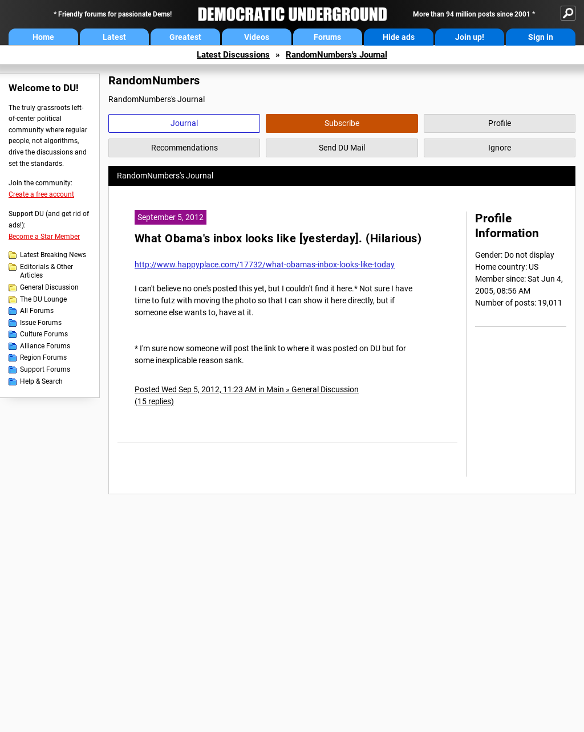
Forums (327, 37)
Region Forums (43, 357)
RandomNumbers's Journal (336, 55)
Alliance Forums (45, 346)
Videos (256, 37)
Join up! (469, 37)
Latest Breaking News (53, 255)
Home (43, 37)
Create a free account (41, 194)
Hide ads (399, 37)
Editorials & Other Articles (46, 271)
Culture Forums (44, 334)
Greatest (185, 37)
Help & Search (41, 381)
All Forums (37, 311)
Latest (114, 37)
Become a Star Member (44, 237)
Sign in (540, 37)
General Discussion (49, 287)
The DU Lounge (43, 299)
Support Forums (45, 369)
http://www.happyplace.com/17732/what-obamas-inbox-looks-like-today (265, 264)
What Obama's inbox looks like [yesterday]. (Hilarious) (278, 238)
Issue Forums (41, 323)
